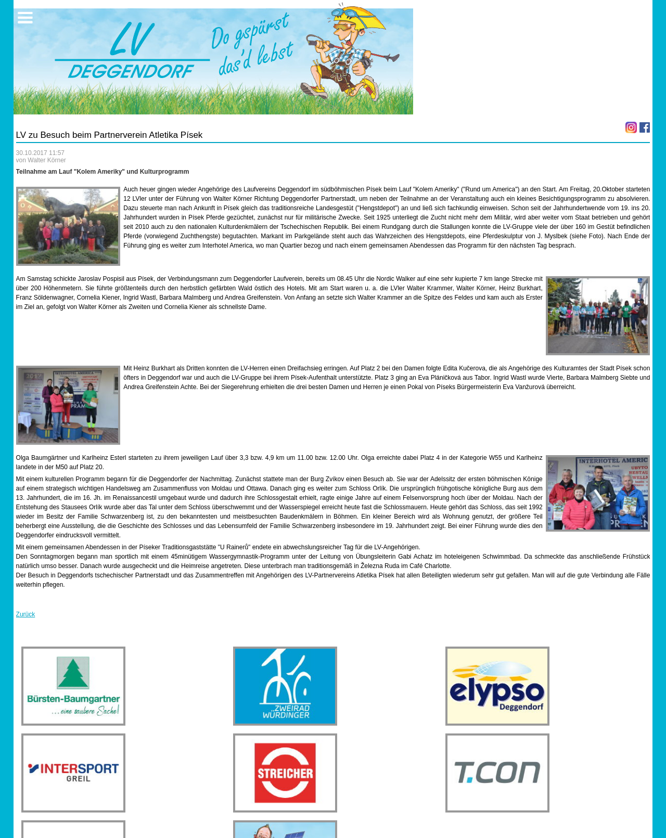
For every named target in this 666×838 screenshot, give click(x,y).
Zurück (25, 614)
